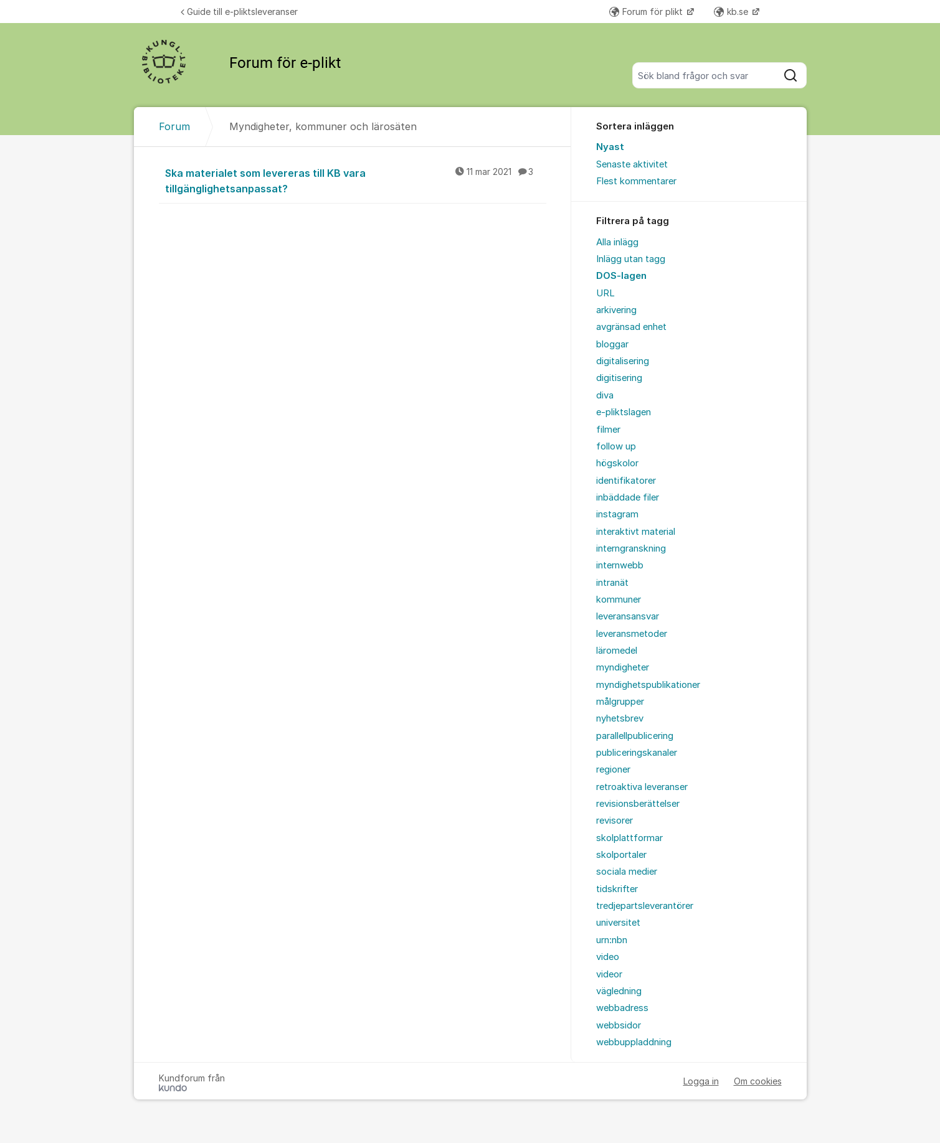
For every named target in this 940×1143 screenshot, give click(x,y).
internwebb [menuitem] (619, 565)
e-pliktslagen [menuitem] (623, 412)
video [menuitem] (607, 956)
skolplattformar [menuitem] (629, 838)
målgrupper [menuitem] (620, 701)
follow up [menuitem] (616, 446)
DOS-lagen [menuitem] (621, 275)
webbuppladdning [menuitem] (634, 1042)
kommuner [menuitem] (618, 599)
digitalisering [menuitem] (622, 361)
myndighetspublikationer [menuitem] (648, 684)
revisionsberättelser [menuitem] (638, 803)
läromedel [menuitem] (616, 650)
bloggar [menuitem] (612, 344)
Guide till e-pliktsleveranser (239, 11)
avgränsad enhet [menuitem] (631, 326)
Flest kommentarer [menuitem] (636, 181)
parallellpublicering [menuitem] (634, 735)
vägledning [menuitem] (619, 991)
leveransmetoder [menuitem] (631, 633)
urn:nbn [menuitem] (611, 940)
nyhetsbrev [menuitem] (619, 718)
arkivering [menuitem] (616, 310)
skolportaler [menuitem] (621, 854)
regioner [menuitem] (613, 769)
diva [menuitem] (605, 395)
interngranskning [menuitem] (631, 548)
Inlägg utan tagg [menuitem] (630, 259)
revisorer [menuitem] (614, 820)
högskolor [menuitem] (617, 463)
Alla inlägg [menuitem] (617, 242)
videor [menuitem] (609, 974)
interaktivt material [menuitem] (635, 531)
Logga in (701, 1081)
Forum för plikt (647, 11)
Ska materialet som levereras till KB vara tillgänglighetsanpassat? (355, 180)
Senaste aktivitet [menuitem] (632, 164)
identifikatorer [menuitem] (626, 480)
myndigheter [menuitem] (622, 667)
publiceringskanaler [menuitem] (636, 752)
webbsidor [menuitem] (618, 1025)
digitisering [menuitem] (619, 377)
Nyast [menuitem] (610, 147)
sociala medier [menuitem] (626, 871)
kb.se (732, 11)
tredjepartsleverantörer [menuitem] (644, 905)
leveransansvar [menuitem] (627, 616)
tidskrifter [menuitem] (617, 889)
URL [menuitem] (605, 293)
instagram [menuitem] (617, 514)
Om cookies (758, 1081)
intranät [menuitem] (612, 582)
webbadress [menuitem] (622, 1008)
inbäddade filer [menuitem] (627, 497)
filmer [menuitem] (608, 429)
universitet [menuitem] (618, 922)
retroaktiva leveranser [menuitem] (642, 787)
